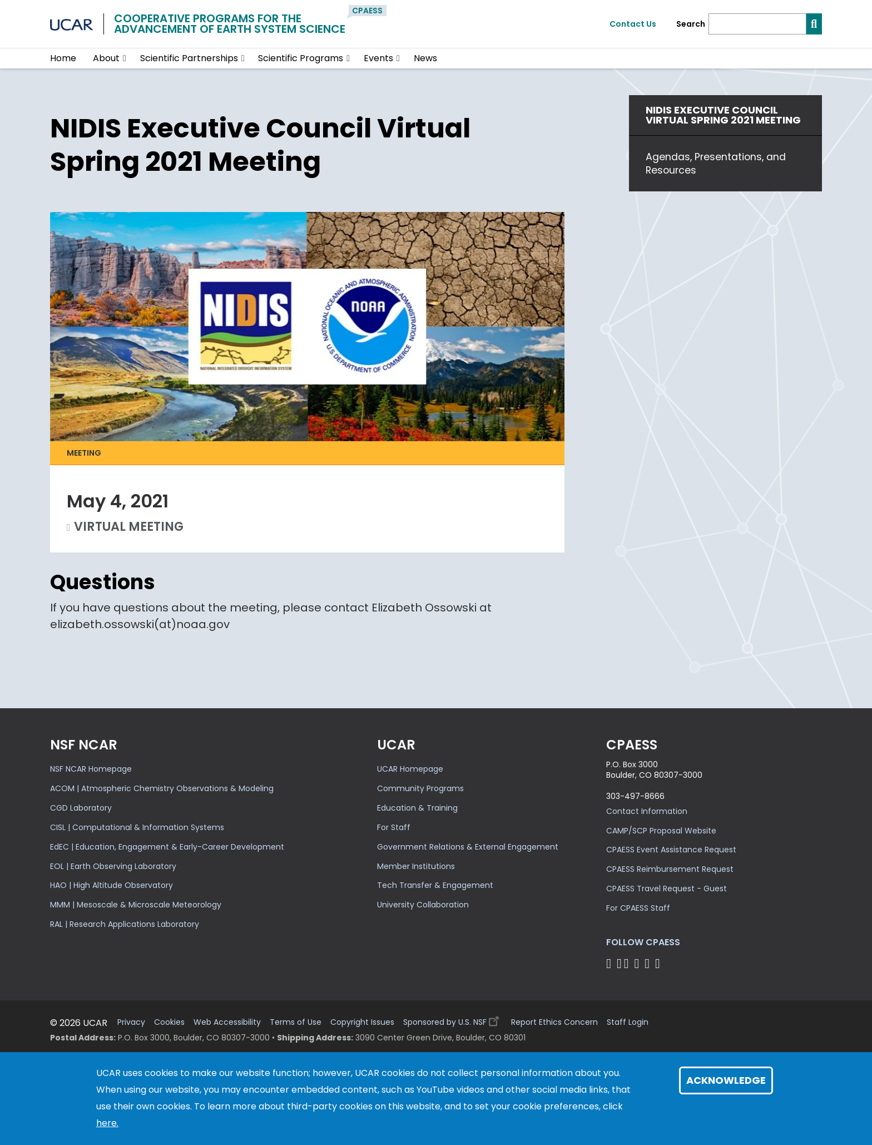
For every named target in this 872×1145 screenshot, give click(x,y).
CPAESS (367, 10)
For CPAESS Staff (638, 908)
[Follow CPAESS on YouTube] (659, 963)
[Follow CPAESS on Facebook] (610, 963)
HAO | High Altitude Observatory (111, 885)
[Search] (757, 23)
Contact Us (633, 23)
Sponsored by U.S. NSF (452, 1019)
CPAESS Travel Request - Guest (666, 888)
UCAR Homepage (410, 768)
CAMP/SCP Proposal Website (661, 830)
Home (63, 58)
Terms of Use (295, 1022)
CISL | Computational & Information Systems (137, 827)
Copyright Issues (362, 1022)
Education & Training (417, 807)
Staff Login (627, 1022)
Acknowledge (726, 1080)
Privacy (131, 1022)
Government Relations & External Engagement (467, 846)
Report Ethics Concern (554, 1022)
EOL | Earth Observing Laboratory (113, 866)
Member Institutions (416, 866)
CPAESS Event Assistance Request (671, 849)
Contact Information (646, 811)
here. (107, 1123)
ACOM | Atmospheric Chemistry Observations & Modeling (162, 788)
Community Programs (420, 788)
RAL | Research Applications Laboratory (124, 924)
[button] (125, 58)
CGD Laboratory (81, 807)
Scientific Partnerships (189, 58)
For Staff (393, 827)
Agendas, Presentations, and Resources (716, 163)
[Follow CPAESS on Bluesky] (619, 963)
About (106, 58)
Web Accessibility (227, 1022)
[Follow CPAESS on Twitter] (628, 963)
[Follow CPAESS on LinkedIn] (638, 963)
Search (690, 24)
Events (378, 58)
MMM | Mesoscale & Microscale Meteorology (135, 904)
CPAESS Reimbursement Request (670, 869)
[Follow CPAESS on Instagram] (649, 963)
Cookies (169, 1022)
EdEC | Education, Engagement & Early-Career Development (167, 846)
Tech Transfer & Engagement (435, 885)
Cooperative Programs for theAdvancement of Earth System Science (229, 24)
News (425, 58)
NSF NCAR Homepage (91, 768)
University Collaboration (423, 904)
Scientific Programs (300, 58)
